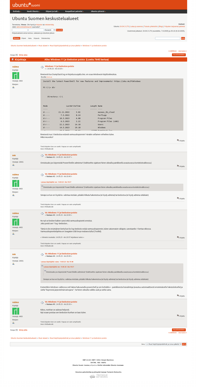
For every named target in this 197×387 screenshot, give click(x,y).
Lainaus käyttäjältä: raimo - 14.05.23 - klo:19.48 (57, 262)
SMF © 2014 (96, 360)
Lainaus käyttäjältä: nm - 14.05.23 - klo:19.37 (56, 182)
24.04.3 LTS (124, 26)
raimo (15, 66)
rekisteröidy (49, 25)
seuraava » (182, 51)
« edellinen (172, 51)
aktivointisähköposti (24, 27)
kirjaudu (39, 25)
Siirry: (143, 344)
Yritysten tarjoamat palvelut (174, 26)
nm (14, 155)
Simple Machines (107, 360)
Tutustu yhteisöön (150, 26)
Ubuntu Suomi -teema (81, 365)
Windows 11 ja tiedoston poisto (59, 66)
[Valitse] (49, 77)
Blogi (161, 26)
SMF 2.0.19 (87, 360)
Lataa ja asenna (136, 26)
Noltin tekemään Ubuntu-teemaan (111, 365)
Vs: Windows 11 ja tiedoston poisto (61, 155)
